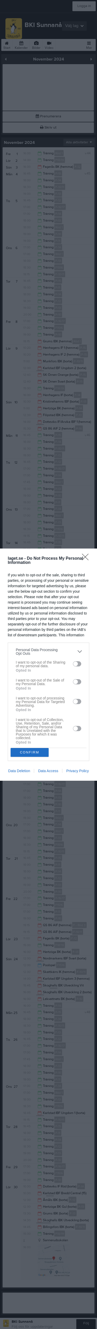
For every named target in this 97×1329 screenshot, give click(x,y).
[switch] (77, 663)
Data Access (48, 771)
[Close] (87, 559)
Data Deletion (19, 771)
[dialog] (48, 665)
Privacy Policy (77, 771)
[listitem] (48, 651)
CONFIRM (29, 752)
